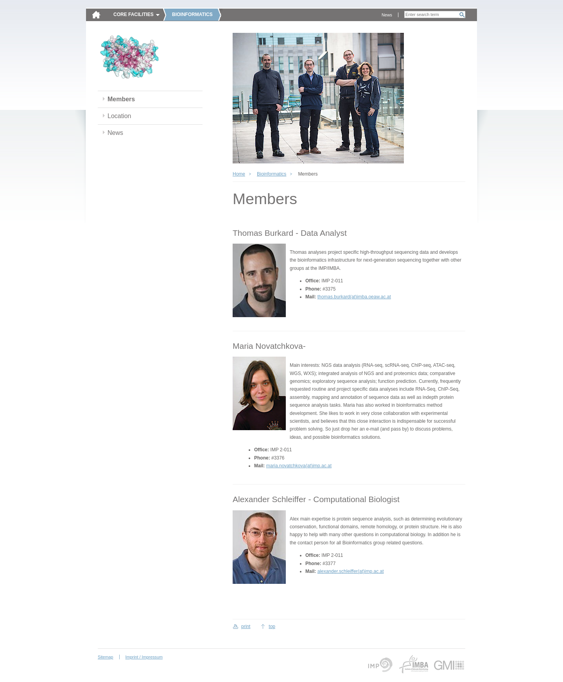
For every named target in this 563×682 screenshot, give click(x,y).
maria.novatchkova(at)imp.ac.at (299, 465)
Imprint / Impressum (144, 657)
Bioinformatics (271, 174)
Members (121, 99)
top (272, 626)
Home (239, 174)
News (387, 15)
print (245, 626)
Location (119, 116)
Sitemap (105, 657)
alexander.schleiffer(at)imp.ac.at (350, 571)
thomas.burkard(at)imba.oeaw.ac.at (354, 297)
